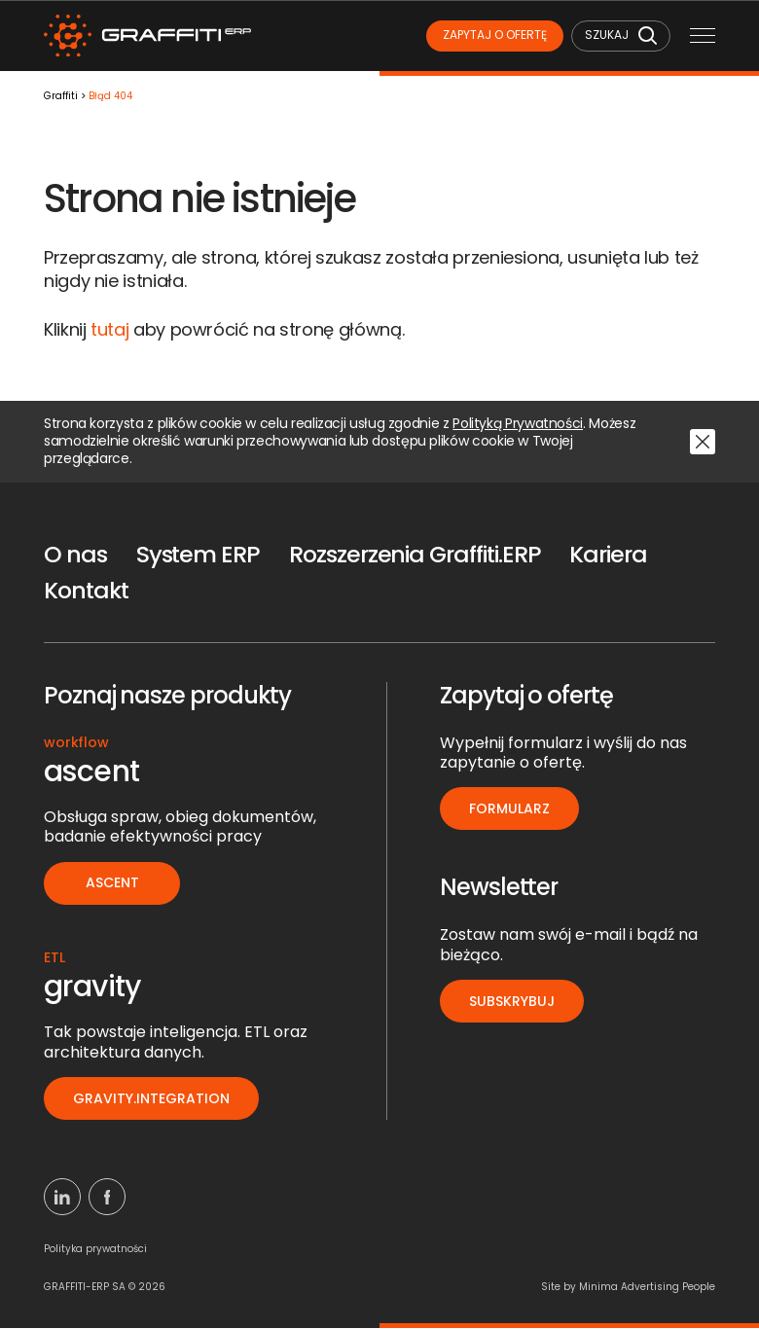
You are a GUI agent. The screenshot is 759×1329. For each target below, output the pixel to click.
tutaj (109, 330)
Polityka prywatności (95, 1249)
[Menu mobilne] (702, 36)
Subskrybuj (513, 1002)
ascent (112, 884)
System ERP (200, 555)
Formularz (510, 809)
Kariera (616, 555)
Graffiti (61, 97)
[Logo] (151, 36)
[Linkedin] (62, 1197)
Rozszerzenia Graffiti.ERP (420, 555)
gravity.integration (152, 1099)
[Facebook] (107, 1197)
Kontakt (87, 592)
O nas (76, 555)
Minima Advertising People (647, 1287)
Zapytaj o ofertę (489, 35)
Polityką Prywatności (517, 425)
